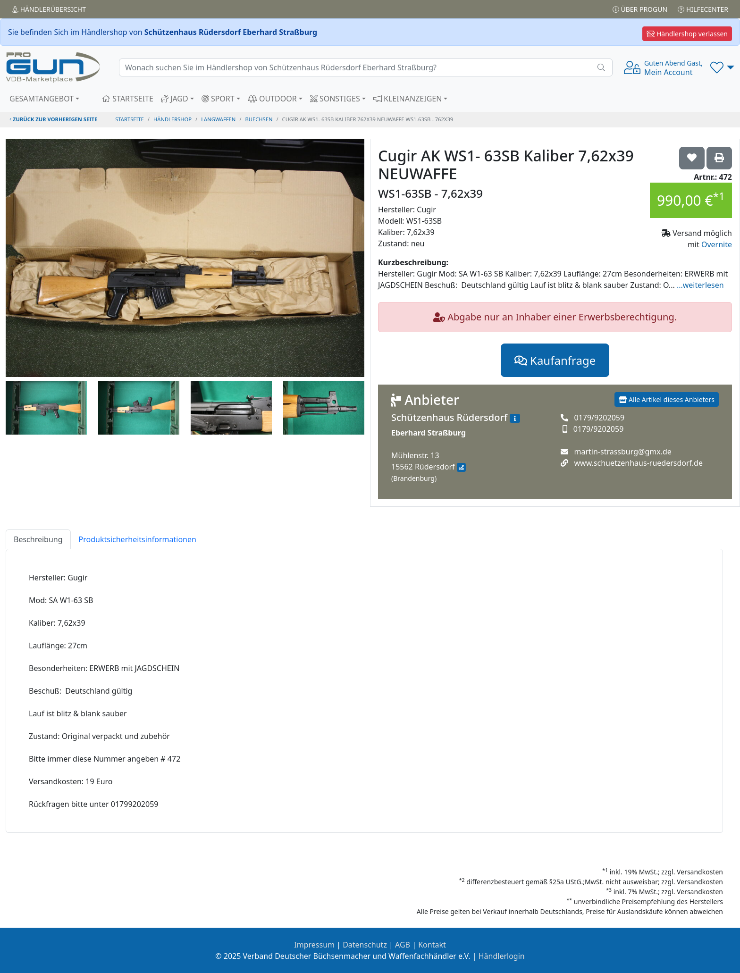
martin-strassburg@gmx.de (622, 451)
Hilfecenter (703, 9)
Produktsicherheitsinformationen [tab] (137, 539)
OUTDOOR (272, 98)
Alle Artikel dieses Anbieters (667, 399)
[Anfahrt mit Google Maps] (461, 467)
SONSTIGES (335, 98)
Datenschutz (365, 944)
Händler (49, 9)
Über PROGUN (640, 9)
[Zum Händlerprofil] (515, 418)
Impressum (314, 944)
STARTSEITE (127, 98)
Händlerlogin (502, 956)
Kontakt (432, 944)
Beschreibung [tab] (38, 539)
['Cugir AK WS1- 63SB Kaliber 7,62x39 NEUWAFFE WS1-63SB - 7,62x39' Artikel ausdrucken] (719, 158)
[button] (722, 67)
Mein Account (673, 68)
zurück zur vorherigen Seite (53, 119)
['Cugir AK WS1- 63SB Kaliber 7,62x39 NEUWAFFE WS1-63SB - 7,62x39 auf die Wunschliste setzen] (692, 158)
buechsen (259, 119)
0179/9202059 (599, 417)
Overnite (716, 244)
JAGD (174, 98)
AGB (402, 944)
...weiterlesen (700, 285)
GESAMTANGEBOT (41, 98)
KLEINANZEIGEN (407, 98)
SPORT (218, 98)
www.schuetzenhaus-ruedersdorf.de (638, 463)
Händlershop (172, 119)
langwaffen (218, 119)
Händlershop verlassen (687, 33)
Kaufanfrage (555, 360)
